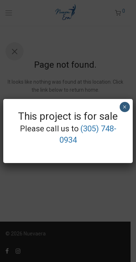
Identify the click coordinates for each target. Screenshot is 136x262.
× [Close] (125, 107)
